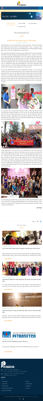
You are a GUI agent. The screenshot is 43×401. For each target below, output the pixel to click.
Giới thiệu (4, 383)
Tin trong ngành (32, 23)
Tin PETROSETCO (10, 23)
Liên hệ (28, 388)
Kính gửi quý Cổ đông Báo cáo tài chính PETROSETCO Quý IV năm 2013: (20, 346)
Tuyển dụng (29, 383)
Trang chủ (4, 381)
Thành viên (5, 386)
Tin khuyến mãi (21, 26)
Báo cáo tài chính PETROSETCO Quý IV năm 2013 (15, 341)
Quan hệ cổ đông (6, 390)
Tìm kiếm (28, 8)
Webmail (28, 386)
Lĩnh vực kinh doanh (7, 388)
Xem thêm (7, 258)
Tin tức (28, 381)
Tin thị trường (21, 23)
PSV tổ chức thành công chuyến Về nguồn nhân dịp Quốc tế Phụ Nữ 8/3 (21, 248)
